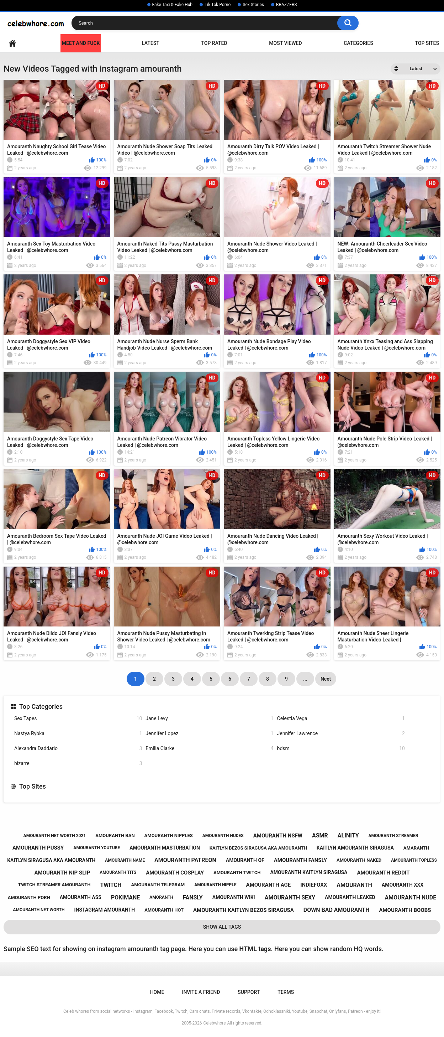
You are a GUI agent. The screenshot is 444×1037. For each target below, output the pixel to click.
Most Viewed (285, 43)
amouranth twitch (237, 872)
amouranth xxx (402, 885)
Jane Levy (209, 719)
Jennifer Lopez (209, 734)
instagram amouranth (104, 910)
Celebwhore (215, 1023)
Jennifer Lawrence (341, 734)
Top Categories (41, 706)
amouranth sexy (290, 897)
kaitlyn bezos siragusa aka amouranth (258, 848)
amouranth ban (114, 835)
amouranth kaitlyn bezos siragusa (243, 910)
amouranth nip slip (62, 873)
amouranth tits (118, 872)
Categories (358, 43)
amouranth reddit (383, 873)
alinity (348, 835)
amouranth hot (164, 910)
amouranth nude (410, 897)
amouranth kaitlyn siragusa (308, 872)
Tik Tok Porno (218, 4)
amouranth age (268, 885)
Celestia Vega (341, 719)
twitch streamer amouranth (54, 884)
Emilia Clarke (209, 748)
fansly (193, 897)
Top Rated (214, 43)
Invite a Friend (201, 992)
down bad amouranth (336, 910)
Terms (286, 992)
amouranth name (125, 860)
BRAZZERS (286, 4)
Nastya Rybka (78, 734)
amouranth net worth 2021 (54, 835)
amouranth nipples (168, 835)
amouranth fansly (300, 860)
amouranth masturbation (165, 848)
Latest (150, 43)
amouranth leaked (350, 897)
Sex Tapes (78, 719)
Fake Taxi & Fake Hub (172, 4)
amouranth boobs (405, 910)
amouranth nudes (223, 835)
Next (326, 679)
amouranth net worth (38, 909)
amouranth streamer (393, 835)
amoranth (161, 897)
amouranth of (245, 860)
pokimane (125, 897)
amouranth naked (359, 860)
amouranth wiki (233, 897)
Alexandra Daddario (78, 748)
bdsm (341, 748)
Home (12, 43)
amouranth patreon (185, 860)
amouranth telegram (158, 884)
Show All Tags (222, 927)
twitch (111, 885)
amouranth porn (29, 897)
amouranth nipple (215, 884)
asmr (320, 835)
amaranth (416, 848)
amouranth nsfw (277, 835)
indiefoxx (313, 885)
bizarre (78, 763)
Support (249, 992)
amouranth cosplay (175, 873)
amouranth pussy (38, 848)
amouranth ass (80, 897)
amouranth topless (414, 860)
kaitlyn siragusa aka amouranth (51, 860)
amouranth (354, 885)
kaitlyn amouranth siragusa (355, 848)
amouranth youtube (96, 847)
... (305, 679)
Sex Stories (253, 4)
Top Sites (427, 43)
